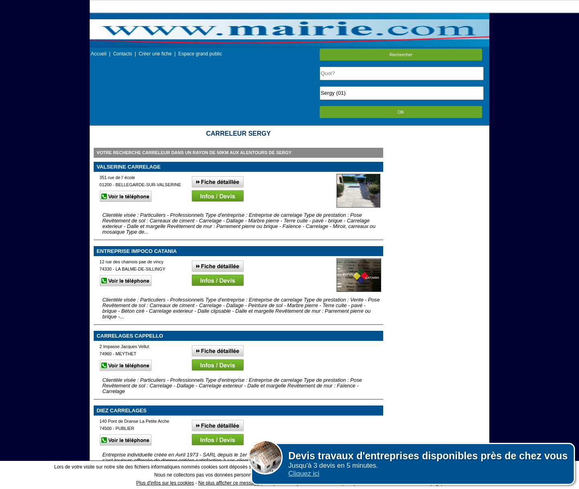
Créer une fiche (155, 54)
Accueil (99, 54)
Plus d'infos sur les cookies (165, 483)
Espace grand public (200, 54)
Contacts (122, 54)
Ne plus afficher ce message (228, 483)
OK (401, 112)
